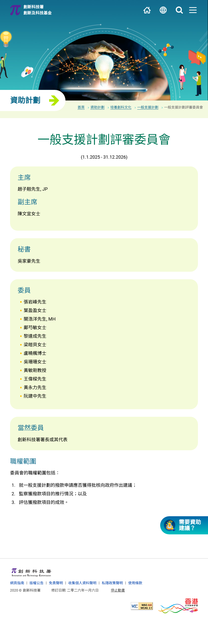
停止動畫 (118, 590)
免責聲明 (56, 583)
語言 (163, 10)
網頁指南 (17, 583)
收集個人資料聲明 (82, 583)
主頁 (147, 10)
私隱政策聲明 (112, 583)
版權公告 (36, 583)
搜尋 (179, 10)
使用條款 (135, 583)
